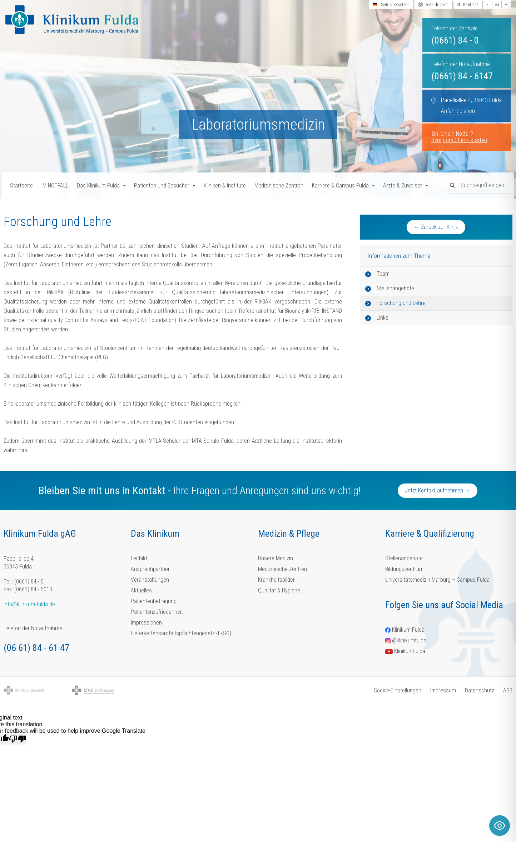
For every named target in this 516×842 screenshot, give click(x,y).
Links (382, 317)
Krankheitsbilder (276, 579)
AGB (507, 690)
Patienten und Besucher (161, 185)
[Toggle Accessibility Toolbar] (499, 826)
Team (383, 273)
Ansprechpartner (150, 569)
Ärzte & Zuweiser (402, 185)
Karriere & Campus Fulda (340, 185)
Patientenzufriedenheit (157, 611)
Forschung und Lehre (401, 303)
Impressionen (146, 622)
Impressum (443, 690)
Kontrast (470, 4)
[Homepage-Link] (71, 19)
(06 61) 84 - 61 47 (36, 647)
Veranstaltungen (150, 579)
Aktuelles (141, 590)
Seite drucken (437, 4)
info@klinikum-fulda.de (29, 604)
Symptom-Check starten (459, 140)
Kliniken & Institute (225, 185)
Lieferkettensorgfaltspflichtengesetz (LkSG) (181, 633)
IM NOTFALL (54, 185)
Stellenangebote (395, 288)
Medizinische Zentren (278, 185)
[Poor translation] (17, 739)
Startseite (21, 185)
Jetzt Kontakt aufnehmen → (437, 490)
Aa (497, 4)
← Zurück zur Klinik (436, 227)
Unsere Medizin (275, 558)
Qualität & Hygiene (279, 590)
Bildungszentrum (404, 569)
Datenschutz (479, 690)
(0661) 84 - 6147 (462, 76)
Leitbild (139, 558)
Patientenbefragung (154, 601)
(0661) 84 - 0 (455, 40)
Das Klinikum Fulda (98, 185)
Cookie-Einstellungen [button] (397, 690)
